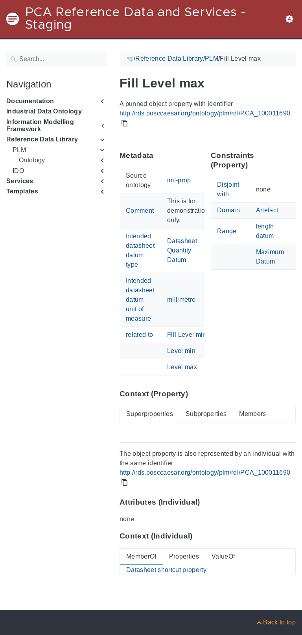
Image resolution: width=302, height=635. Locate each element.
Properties (184, 556)
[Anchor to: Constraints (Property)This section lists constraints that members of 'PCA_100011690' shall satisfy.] (291, 160)
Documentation (30, 101)
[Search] (56, 59)
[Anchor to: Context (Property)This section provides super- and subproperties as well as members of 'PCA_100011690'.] (195, 393)
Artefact (267, 210)
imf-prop (179, 180)
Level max (182, 367)
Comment (140, 210)
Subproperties (206, 413)
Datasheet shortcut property (166, 569)
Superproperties (149, 413)
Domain (228, 210)
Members (252, 413)
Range (227, 231)
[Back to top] (275, 622)
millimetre (181, 299)
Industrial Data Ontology (44, 111)
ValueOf (223, 556)
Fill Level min (186, 334)
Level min (181, 350)
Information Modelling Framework (40, 125)
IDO (18, 170)
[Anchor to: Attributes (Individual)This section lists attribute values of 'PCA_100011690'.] (207, 502)
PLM (19, 150)
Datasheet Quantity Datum (182, 250)
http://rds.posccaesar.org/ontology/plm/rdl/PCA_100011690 (205, 113)
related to (139, 334)
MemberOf (141, 556)
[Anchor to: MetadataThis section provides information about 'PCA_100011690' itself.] (161, 155)
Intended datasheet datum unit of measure (140, 299)
